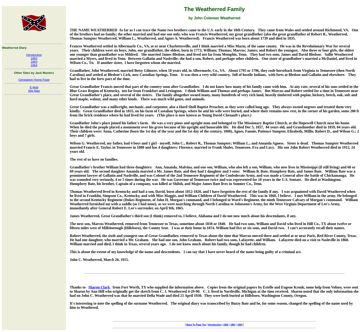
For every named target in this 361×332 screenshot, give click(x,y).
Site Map (34, 90)
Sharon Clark (99, 287)
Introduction (34, 55)
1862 (34, 58)
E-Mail (34, 87)
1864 (34, 65)
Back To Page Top (196, 324)
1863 (34, 62)
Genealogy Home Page (33, 79)
